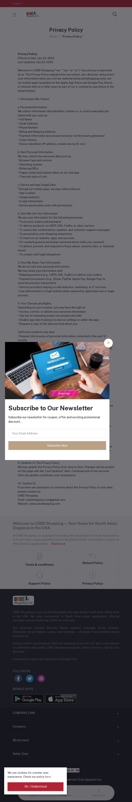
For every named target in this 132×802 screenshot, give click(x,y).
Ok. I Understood (35, 786)
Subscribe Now (57, 445)
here (48, 776)
